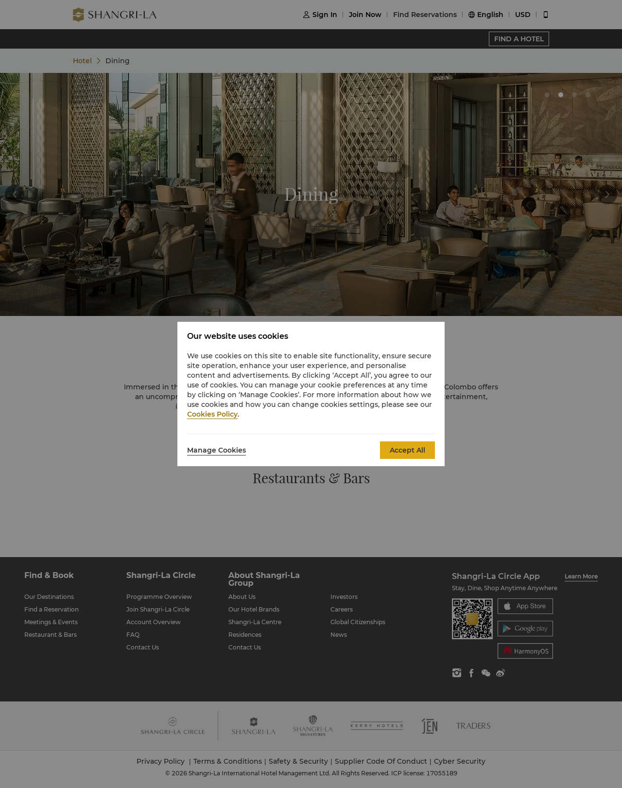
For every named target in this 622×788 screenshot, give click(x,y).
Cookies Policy (212, 414)
